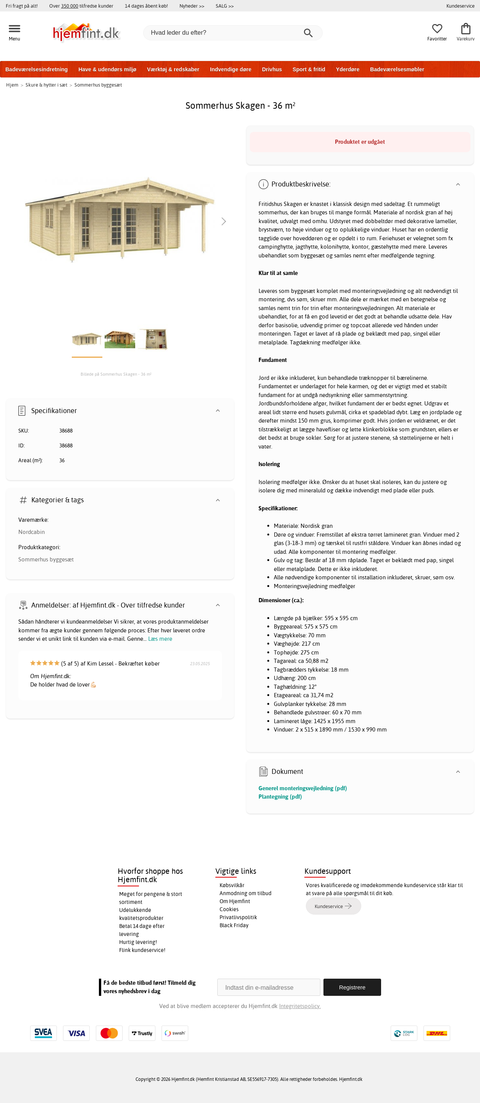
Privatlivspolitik (238, 917)
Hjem (12, 85)
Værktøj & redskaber (173, 69)
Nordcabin (31, 531)
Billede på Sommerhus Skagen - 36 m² (116, 374)
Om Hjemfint (235, 901)
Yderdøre (347, 69)
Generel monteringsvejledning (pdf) (303, 788)
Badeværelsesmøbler (397, 69)
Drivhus (272, 69)
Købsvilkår (232, 885)
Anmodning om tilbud (246, 893)
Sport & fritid (309, 69)
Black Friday (234, 925)
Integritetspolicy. (300, 1006)
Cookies (229, 909)
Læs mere (160, 638)
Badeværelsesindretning (36, 69)
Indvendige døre (230, 69)
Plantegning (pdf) (280, 796)
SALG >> (225, 6)
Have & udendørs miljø (107, 69)
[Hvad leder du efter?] (233, 32)
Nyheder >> (191, 6)
